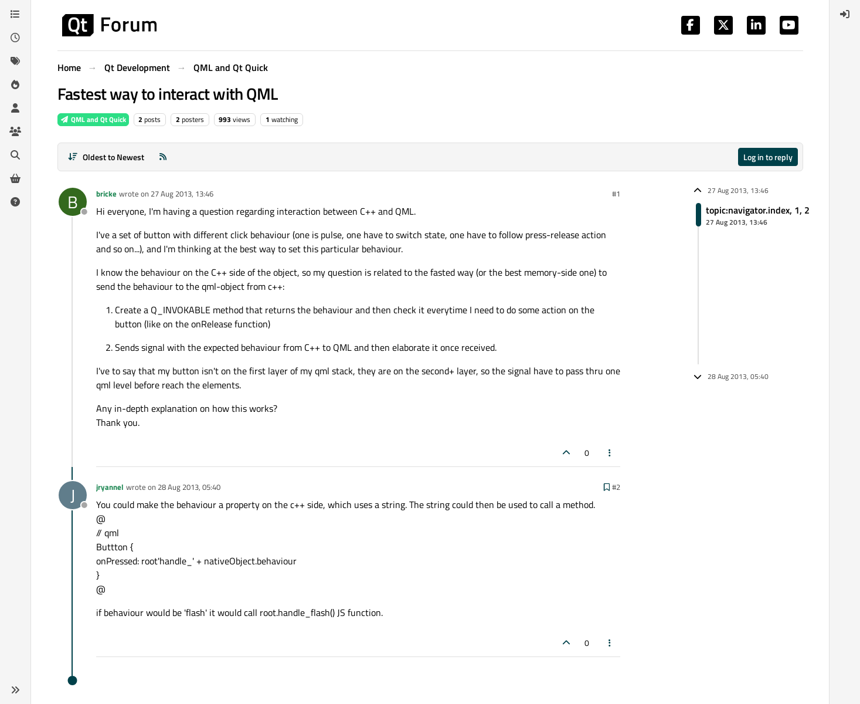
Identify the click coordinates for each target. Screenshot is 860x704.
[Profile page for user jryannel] (73, 495)
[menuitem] (844, 14)
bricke (106, 193)
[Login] (844, 14)
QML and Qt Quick (93, 119)
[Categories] (15, 14)
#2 (616, 487)
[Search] (15, 154)
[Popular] (15, 84)
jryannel (110, 487)
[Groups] (15, 131)
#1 (616, 193)
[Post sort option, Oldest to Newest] (106, 157)
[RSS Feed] (163, 157)
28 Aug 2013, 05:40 (189, 487)
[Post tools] (609, 453)
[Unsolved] (15, 201)
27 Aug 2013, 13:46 (182, 193)
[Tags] (15, 61)
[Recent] (15, 37)
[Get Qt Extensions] (15, 178)
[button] (15, 690)
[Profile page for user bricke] (73, 202)
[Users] (15, 108)
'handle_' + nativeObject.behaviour (227, 561)
